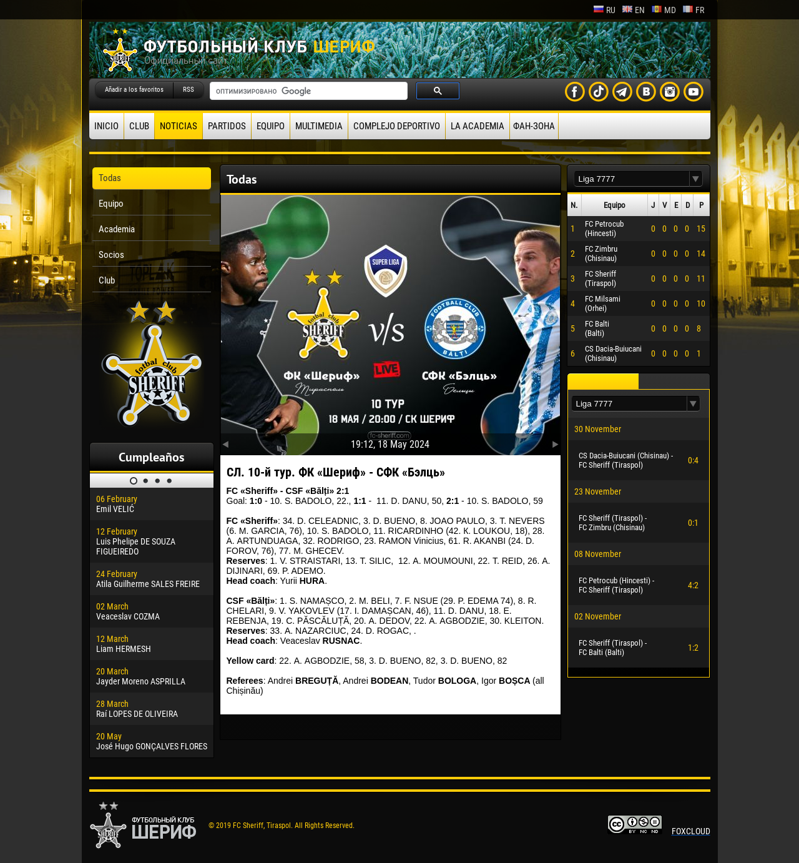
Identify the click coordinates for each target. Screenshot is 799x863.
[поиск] (307, 91)
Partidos (227, 126)
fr (693, 10)
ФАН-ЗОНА (534, 126)
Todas (110, 178)
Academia (117, 229)
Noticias (178, 126)
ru (604, 10)
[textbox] (632, 179)
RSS (188, 90)
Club (139, 126)
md (663, 10)
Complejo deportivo (396, 126)
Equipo (271, 126)
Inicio (106, 126)
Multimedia (319, 126)
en (633, 10)
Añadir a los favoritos (134, 90)
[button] (696, 179)
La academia (477, 126)
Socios (111, 254)
